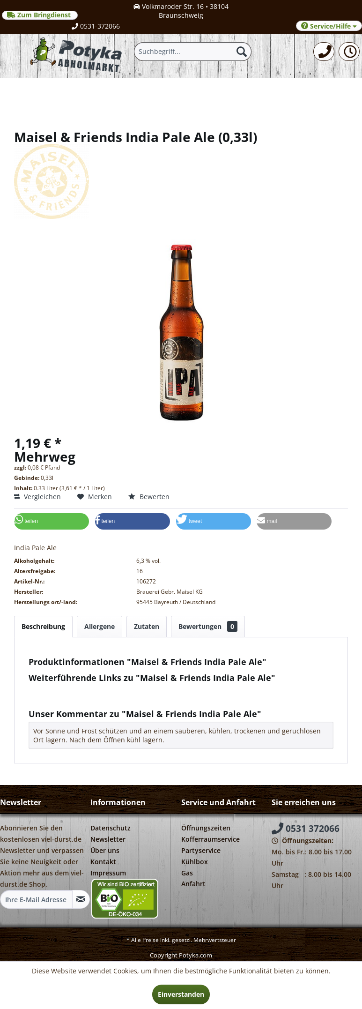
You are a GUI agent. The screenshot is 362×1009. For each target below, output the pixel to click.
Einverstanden (181, 994)
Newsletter (108, 839)
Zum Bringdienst (40, 15)
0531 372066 (306, 828)
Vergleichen (37, 496)
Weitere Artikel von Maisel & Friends (90, 699)
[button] (51, 521)
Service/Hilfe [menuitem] (329, 26)
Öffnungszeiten (205, 827)
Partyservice (201, 850)
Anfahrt (193, 883)
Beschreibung (43, 626)
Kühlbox (194, 861)
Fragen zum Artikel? (64, 690)
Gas (187, 872)
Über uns (104, 850)
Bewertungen (207, 626)
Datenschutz (110, 827)
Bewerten (149, 496)
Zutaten (146, 626)
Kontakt (103, 861)
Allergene (99, 626)
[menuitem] (323, 51)
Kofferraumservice (210, 839)
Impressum (108, 872)
